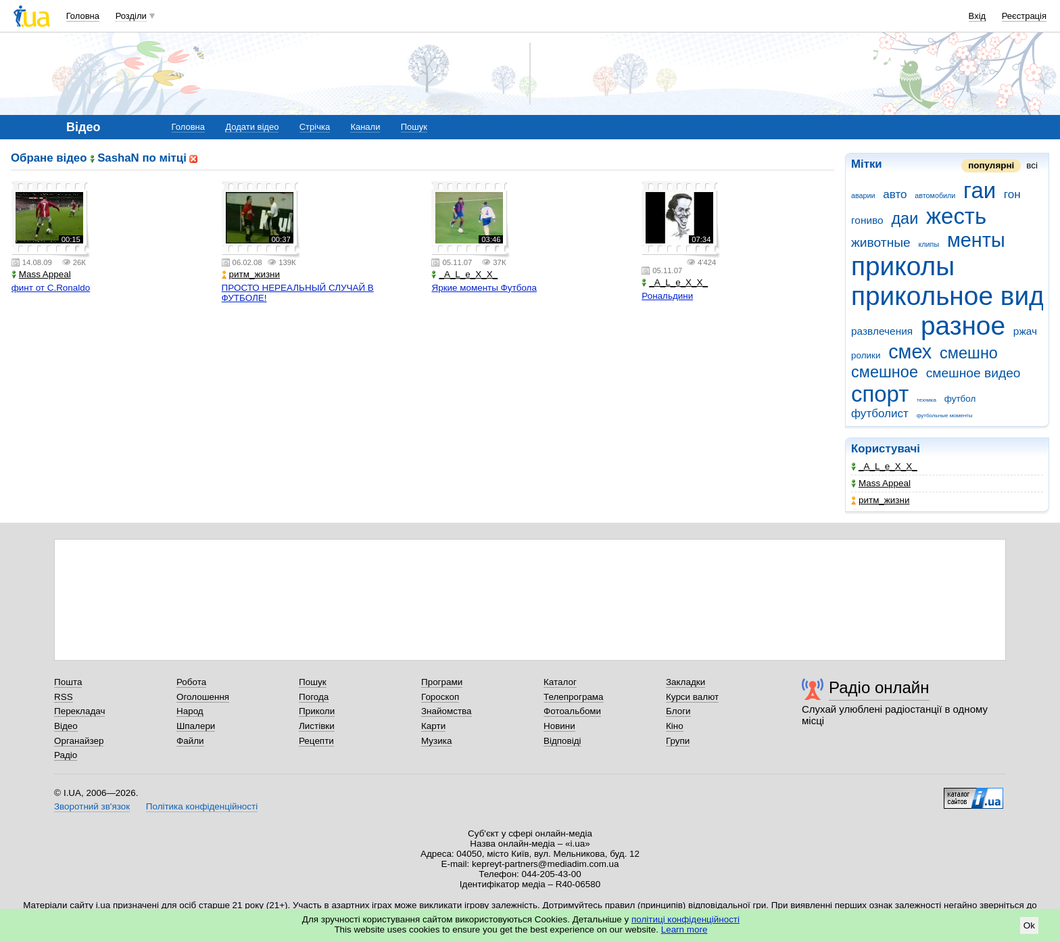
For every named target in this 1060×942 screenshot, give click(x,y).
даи (904, 218)
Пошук (414, 127)
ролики (865, 355)
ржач (1025, 331)
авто (895, 194)
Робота (191, 682)
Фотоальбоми (572, 711)
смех (910, 351)
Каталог (560, 682)
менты (976, 240)
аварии (863, 195)
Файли (190, 741)
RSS (63, 697)
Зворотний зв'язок (92, 806)
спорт (880, 393)
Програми (441, 682)
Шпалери (195, 726)
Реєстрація (1024, 16)
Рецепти (316, 741)
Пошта (68, 682)
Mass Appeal (881, 483)
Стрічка (314, 127)
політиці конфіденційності (685, 919)
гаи (979, 190)
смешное (884, 372)
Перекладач (79, 711)
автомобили (935, 195)
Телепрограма (574, 697)
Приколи (317, 711)
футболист (880, 413)
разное (963, 325)
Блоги (678, 711)
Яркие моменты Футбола (483, 288)
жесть (956, 216)
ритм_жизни (880, 500)
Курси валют (692, 697)
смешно (969, 353)
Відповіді (562, 741)
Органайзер (78, 741)
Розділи (131, 16)
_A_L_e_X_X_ (884, 466)
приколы (903, 266)
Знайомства (446, 711)
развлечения (882, 331)
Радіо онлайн (879, 687)
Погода (314, 697)
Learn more (684, 929)
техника (926, 400)
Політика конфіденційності (202, 806)
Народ (189, 711)
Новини (559, 726)
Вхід (977, 16)
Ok (1029, 925)
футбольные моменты (945, 416)
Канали (365, 127)
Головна (82, 16)
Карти (433, 726)
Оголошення (202, 697)
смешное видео (973, 373)
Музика (436, 741)
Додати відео (252, 127)
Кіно (674, 726)
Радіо (65, 755)
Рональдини (667, 296)
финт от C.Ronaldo (50, 288)
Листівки (317, 726)
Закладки (685, 682)
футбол (960, 399)
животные (881, 242)
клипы (929, 244)
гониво (867, 220)
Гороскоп (440, 697)
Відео (66, 726)
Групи (678, 741)
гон (1012, 194)
